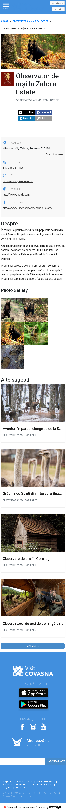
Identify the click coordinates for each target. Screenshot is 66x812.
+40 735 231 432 (13, 167)
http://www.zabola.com (16, 194)
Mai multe (33, 645)
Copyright (7, 787)
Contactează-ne (24, 781)
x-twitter (26, 112)
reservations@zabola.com (18, 181)
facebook (44, 112)
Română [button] (57, 9)
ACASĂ (4, 21)
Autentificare (57, 3)
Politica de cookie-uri (42, 784)
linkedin (26, 118)
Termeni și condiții (45, 781)
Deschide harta (54, 154)
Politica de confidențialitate (15, 784)
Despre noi (7, 781)
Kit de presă (21, 787)
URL (41, 118)
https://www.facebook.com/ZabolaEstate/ (27, 208)
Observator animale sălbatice (30, 21)
